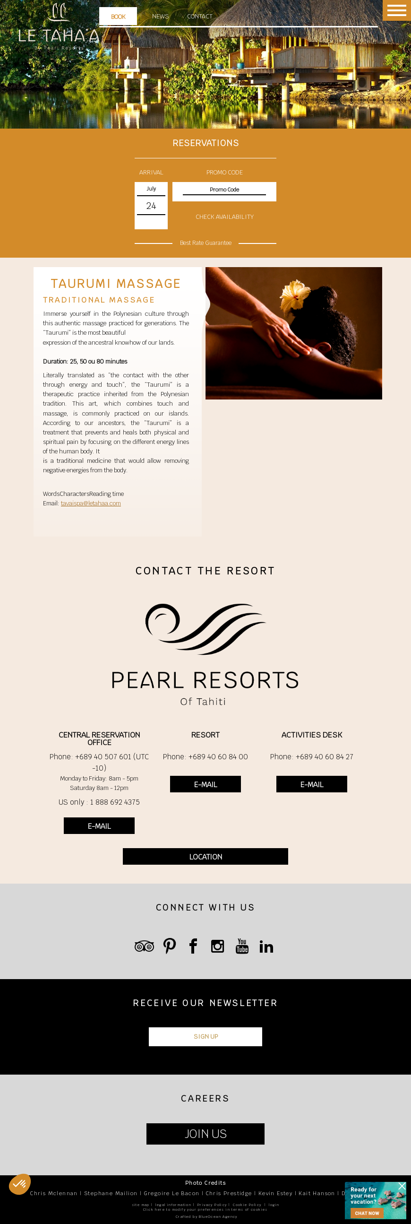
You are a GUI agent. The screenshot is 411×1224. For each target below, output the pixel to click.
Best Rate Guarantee (205, 243)
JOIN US (206, 1134)
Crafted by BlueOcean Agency (207, 1217)
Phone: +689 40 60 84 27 (311, 756)
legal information (173, 1205)
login (274, 1205)
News (160, 16)
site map (141, 1205)
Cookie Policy (247, 1205)
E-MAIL (99, 826)
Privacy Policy (212, 1205)
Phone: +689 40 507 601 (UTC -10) (99, 762)
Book (118, 17)
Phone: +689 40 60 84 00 (205, 756)
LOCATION (205, 856)
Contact (200, 16)
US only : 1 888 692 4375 (99, 802)
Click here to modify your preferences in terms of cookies (205, 1209)
